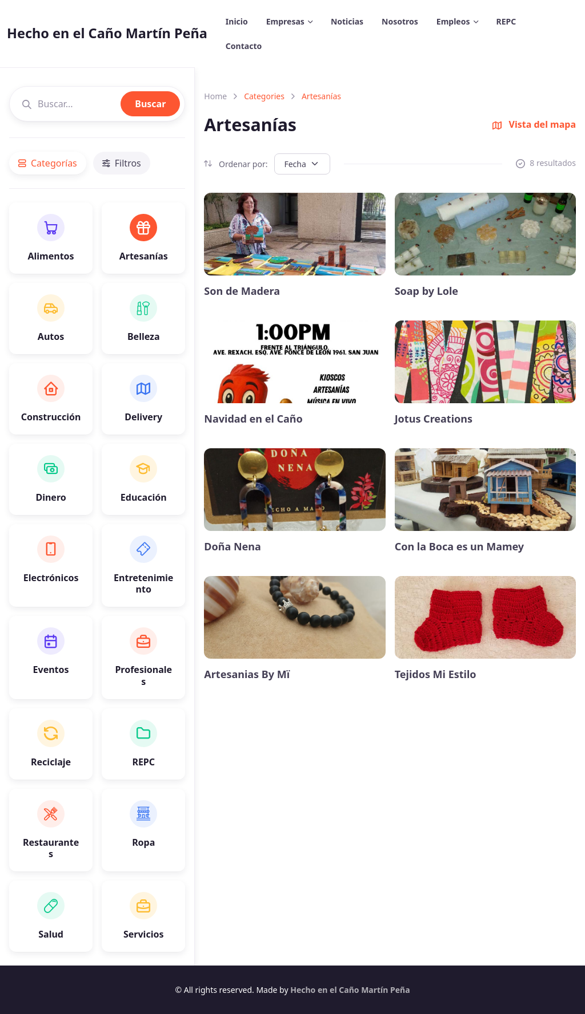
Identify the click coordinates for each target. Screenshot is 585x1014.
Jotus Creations (433, 418)
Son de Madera (242, 291)
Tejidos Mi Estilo (435, 674)
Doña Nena (232, 546)
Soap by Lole (426, 291)
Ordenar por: (235, 164)
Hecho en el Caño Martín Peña (107, 33)
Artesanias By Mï (247, 674)
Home (215, 96)
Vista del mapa (534, 124)
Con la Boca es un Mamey (459, 546)
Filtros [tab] (121, 163)
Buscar (150, 104)
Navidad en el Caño (253, 418)
